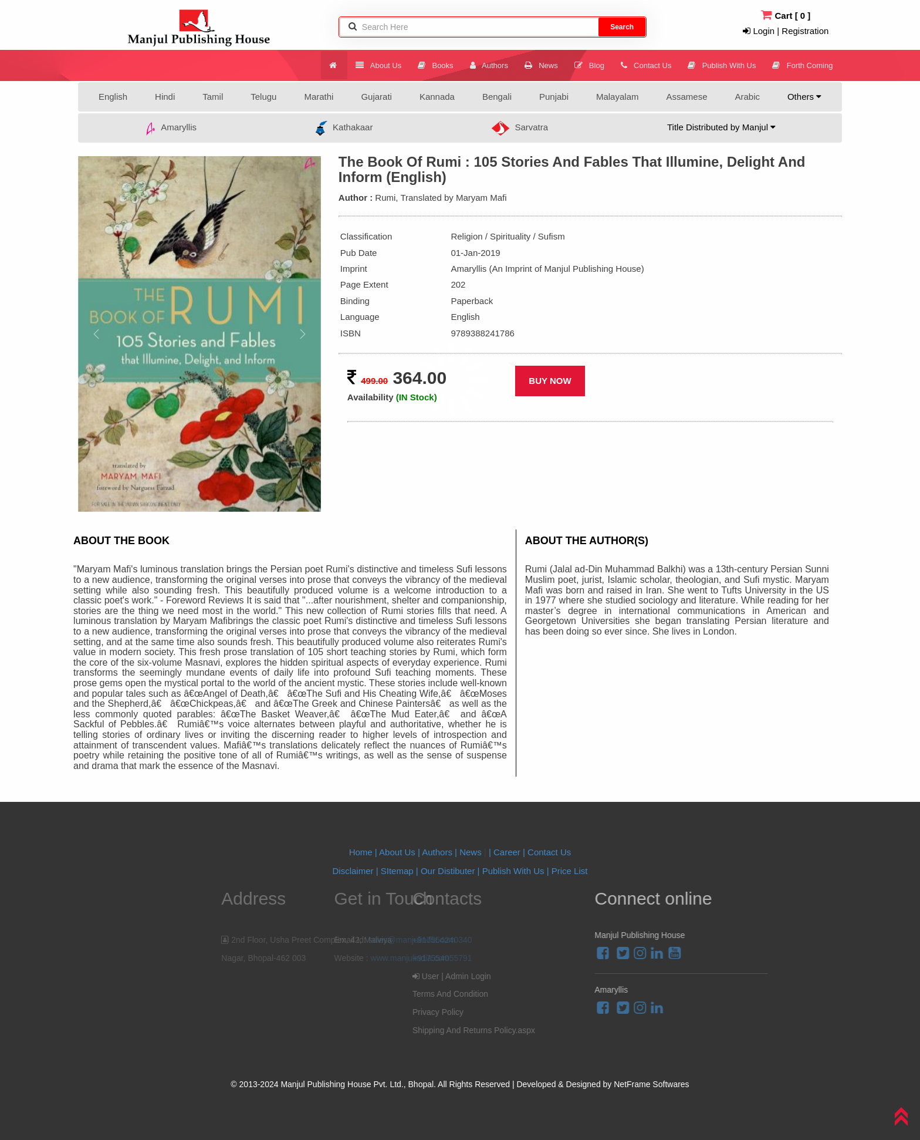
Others (804, 97)
